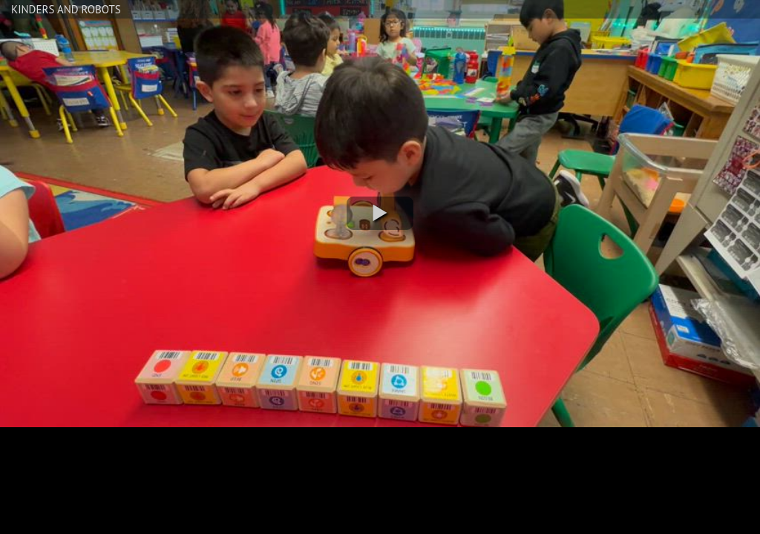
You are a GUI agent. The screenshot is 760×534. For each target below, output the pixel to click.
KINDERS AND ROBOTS (66, 9)
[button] (380, 213)
